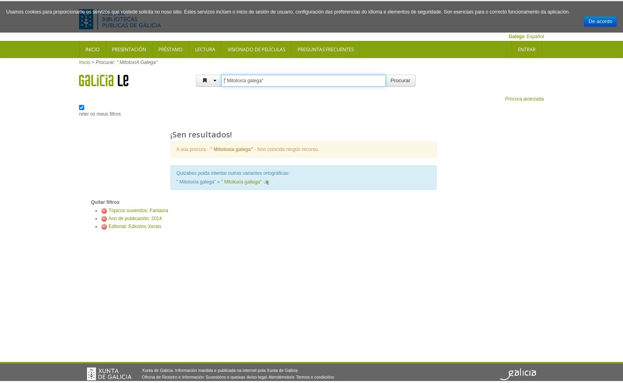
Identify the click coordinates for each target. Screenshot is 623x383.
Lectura (205, 49)
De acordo (600, 21)
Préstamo (171, 49)
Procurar (400, 80)
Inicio (92, 49)
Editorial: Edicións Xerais (134, 226)
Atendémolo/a (281, 377)
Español (535, 36)
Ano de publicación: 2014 (135, 218)
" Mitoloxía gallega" (241, 182)
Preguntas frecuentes (326, 49)
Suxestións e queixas (225, 377)
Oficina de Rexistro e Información (173, 377)
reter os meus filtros (100, 114)
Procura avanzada (524, 99)
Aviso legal (257, 377)
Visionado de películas (256, 49)
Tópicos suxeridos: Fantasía (138, 210)
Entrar (527, 49)
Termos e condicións (315, 377)
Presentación (129, 49)
